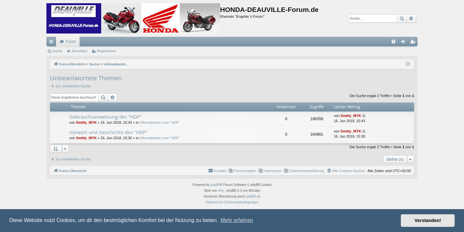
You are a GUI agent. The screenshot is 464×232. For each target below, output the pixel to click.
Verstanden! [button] (428, 220)
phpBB (215, 185)
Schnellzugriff (52, 42)
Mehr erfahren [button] (236, 220)
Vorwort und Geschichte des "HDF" (108, 132)
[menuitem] (393, 41)
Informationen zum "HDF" (160, 122)
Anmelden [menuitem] (404, 42)
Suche (57, 51)
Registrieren (106, 51)
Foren (71, 41)
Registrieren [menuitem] (414, 42)
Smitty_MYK (86, 122)
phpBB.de (253, 196)
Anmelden (80, 51)
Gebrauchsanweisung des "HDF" (105, 116)
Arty (221, 190)
